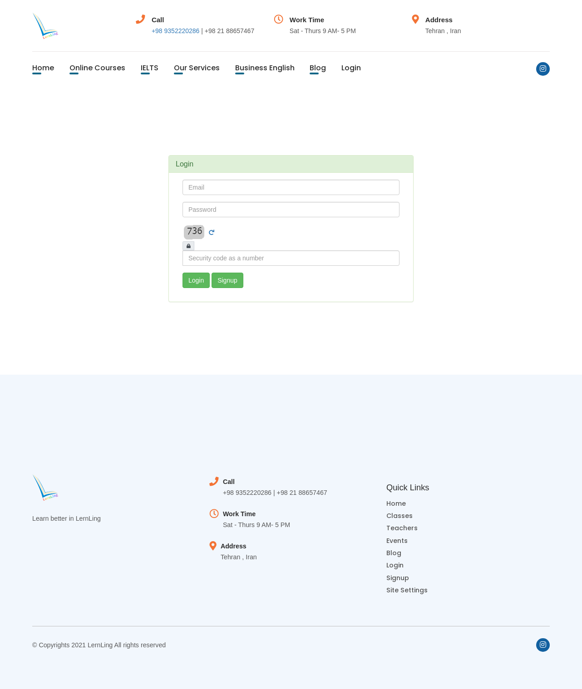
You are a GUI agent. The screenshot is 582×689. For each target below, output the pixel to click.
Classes (399, 515)
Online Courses (97, 68)
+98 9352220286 (176, 30)
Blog (318, 68)
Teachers (402, 528)
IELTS (149, 68)
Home (43, 68)
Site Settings (407, 590)
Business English (265, 68)
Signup (227, 280)
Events (397, 540)
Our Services (197, 68)
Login (351, 68)
